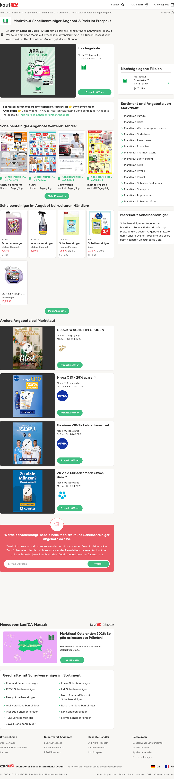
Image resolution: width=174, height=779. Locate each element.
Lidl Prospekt (95, 752)
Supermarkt (31, 13)
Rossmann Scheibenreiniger (76, 705)
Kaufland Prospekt (54, 747)
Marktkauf (47, 13)
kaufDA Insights (141, 747)
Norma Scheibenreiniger (74, 717)
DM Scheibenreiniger (72, 711)
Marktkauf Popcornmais (137, 195)
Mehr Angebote (57, 310)
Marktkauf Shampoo (135, 189)
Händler (16, 13)
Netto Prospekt (96, 747)
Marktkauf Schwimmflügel (138, 201)
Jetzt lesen (72, 660)
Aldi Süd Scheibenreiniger (20, 711)
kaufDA (4, 13)
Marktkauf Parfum (133, 115)
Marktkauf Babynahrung (137, 158)
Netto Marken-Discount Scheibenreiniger (74, 697)
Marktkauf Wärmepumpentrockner (143, 128)
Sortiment (62, 13)
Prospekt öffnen (94, 92)
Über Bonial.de (7, 742)
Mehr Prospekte (57, 196)
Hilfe (99, 774)
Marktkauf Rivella (133, 170)
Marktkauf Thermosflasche (138, 152)
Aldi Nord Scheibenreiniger (21, 705)
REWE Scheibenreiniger (19, 689)
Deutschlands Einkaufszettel (148, 742)
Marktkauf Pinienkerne (136, 140)
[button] (57, 71)
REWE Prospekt (52, 752)
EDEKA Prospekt (53, 742)
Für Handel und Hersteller (14, 747)
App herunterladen (142, 752)
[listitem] (14, 160)
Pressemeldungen (142, 757)
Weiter (98, 563)
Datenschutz (95, 554)
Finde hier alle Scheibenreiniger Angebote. (44, 114)
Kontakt (140, 774)
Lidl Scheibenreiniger (72, 689)
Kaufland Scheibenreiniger (20, 683)
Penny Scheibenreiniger (19, 697)
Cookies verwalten (164, 774)
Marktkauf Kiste (132, 164)
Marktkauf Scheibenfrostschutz (141, 183)
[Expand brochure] (38, 71)
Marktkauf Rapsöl (133, 177)
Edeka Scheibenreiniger (74, 683)
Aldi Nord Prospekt (98, 742)
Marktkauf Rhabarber (135, 146)
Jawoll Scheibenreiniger (19, 723)
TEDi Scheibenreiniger (18, 717)
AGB (149, 774)
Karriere (4, 752)
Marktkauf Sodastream (136, 134)
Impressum (110, 774)
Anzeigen (167, 12)
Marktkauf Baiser (132, 122)
